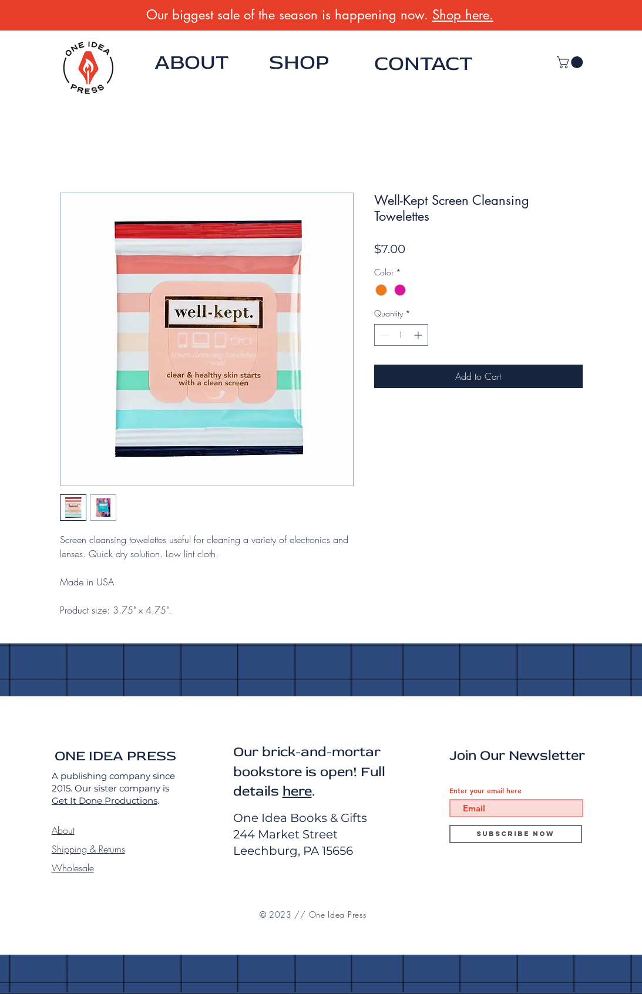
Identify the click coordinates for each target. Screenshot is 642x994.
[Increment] (419, 335)
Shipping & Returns (88, 849)
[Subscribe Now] (515, 834)
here (297, 791)
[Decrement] (383, 335)
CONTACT (423, 63)
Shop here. (462, 14)
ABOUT (191, 62)
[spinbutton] (401, 335)
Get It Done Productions (104, 800)
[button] (571, 62)
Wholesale (73, 867)
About (63, 830)
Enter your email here (485, 790)
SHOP (299, 62)
